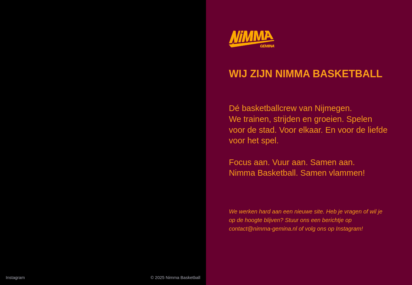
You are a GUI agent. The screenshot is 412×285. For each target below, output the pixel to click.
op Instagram (344, 228)
